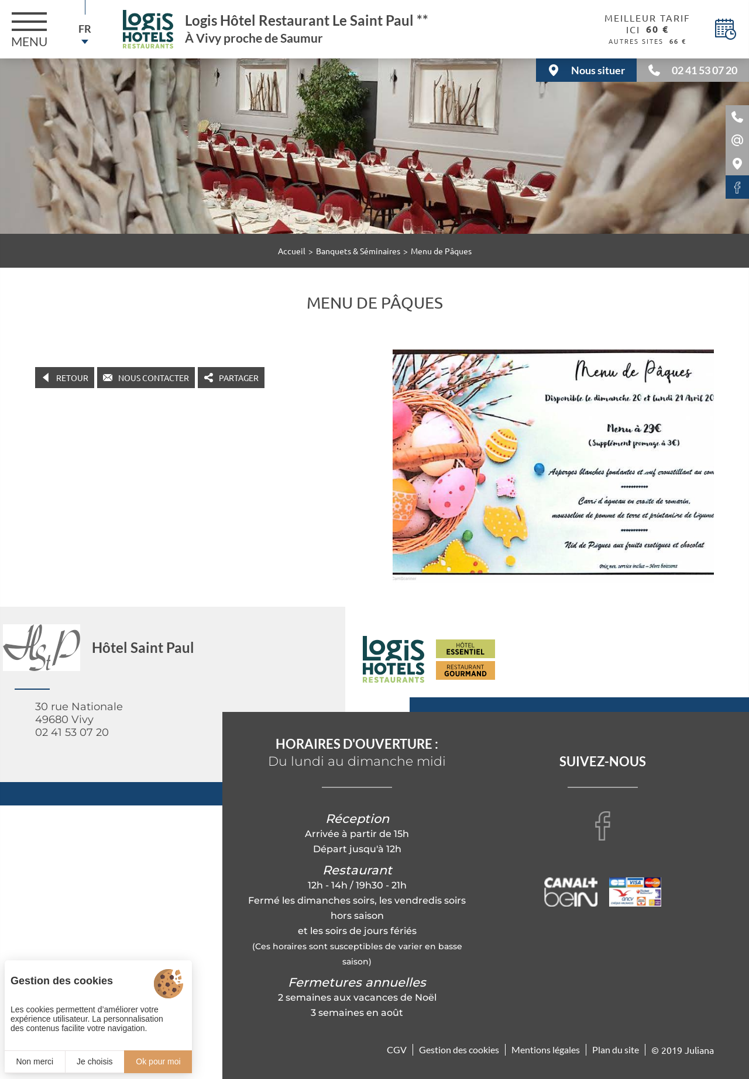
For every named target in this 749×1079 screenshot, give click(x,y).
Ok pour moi (158, 1061)
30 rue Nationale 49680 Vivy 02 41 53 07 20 (79, 719)
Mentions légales (545, 1049)
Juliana (699, 1050)
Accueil (291, 250)
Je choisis (94, 1061)
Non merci (34, 1061)
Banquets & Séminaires (358, 250)
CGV (397, 1049)
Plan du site (615, 1049)
